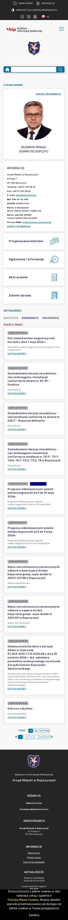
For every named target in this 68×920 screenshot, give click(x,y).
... (36, 737)
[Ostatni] (51, 737)
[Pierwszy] (16, 737)
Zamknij (34, 915)
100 (47, 731)
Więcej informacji (19, 226)
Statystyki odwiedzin (34, 862)
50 (41, 731)
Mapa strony (23, 3)
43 (41, 737)
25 (36, 731)
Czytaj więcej (17, 353)
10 (31, 731)
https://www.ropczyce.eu (37, 222)
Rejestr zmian (34, 857)
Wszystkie (11, 317)
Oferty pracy (13, 324)
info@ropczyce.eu (26, 195)
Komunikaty (30, 317)
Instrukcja (45, 3)
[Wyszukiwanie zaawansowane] (33, 69)
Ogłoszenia (50, 317)
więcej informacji (48, 94)
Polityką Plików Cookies (23, 900)
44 (47, 737)
